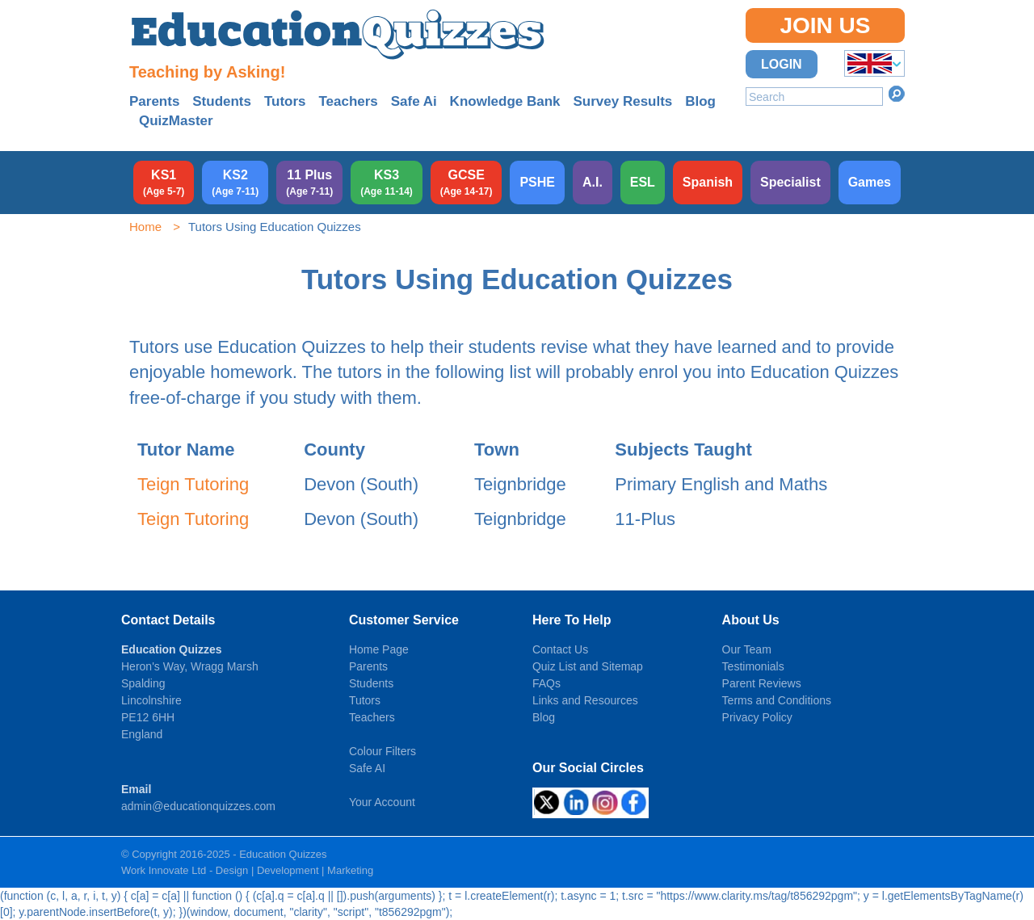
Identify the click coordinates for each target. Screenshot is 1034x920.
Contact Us (560, 649)
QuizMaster (176, 120)
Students (221, 101)
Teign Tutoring (193, 484)
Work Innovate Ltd (163, 870)
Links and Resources (585, 700)
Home (145, 226)
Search (897, 94)
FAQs (546, 683)
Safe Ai (414, 101)
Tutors (285, 101)
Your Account (382, 802)
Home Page (379, 649)
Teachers (347, 101)
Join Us (825, 25)
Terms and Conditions (776, 700)
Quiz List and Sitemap (587, 666)
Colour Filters (382, 751)
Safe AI (367, 768)
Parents (154, 101)
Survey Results (622, 101)
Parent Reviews (761, 683)
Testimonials (753, 666)
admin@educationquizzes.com (198, 806)
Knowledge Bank (505, 101)
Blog (700, 101)
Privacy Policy (757, 717)
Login (781, 64)
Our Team (746, 649)
